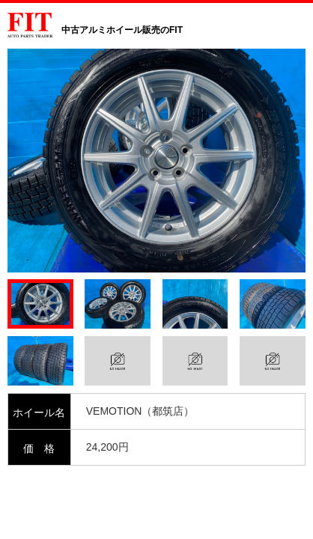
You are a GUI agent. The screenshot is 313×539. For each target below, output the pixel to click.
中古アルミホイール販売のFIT (122, 30)
